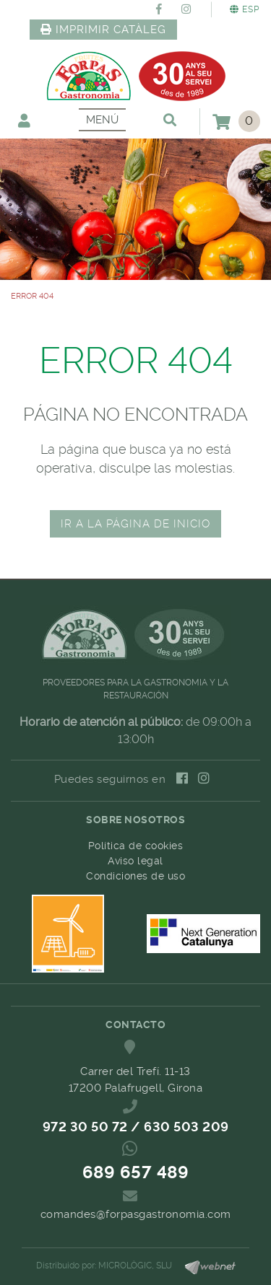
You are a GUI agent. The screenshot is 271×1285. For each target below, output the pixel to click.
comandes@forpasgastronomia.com (135, 1214)
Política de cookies (136, 845)
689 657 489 (135, 1172)
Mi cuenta (24, 120)
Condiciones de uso (135, 876)
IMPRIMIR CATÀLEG (103, 29)
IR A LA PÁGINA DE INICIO (135, 523)
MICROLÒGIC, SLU (135, 1265)
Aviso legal (135, 861)
